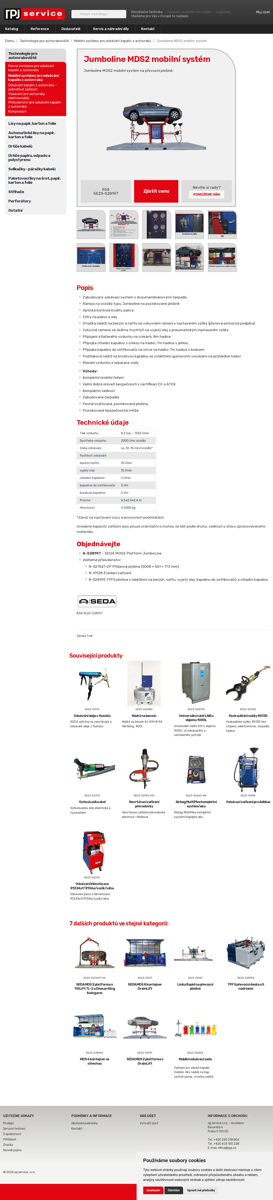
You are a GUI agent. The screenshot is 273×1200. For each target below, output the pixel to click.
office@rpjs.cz (227, 1148)
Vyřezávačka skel (92, 802)
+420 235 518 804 (226, 1139)
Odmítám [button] (174, 1190)
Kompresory (17, 111)
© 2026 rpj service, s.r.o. (19, 1172)
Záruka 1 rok (85, 636)
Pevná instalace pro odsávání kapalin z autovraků (31, 68)
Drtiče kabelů (20, 146)
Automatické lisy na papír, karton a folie (31, 134)
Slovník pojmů (12, 1150)
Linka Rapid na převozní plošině (195, 986)
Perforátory (19, 201)
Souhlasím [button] (153, 1190)
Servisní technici (14, 1128)
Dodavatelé (71, 29)
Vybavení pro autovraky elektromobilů (26, 96)
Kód (79, 613)
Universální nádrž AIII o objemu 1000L (196, 718)
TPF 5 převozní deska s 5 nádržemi (246, 986)
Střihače (16, 191)
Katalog (11, 29)
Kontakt (148, 29)
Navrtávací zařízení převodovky (144, 804)
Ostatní (15, 210)
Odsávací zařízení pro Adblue (248, 802)
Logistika (223, 12)
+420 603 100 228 (226, 1144)
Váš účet (148, 1116)
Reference (40, 29)
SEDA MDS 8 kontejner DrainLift (145, 986)
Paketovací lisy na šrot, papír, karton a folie (34, 180)
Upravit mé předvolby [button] (201, 1190)
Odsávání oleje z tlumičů (92, 716)
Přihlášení (9, 1139)
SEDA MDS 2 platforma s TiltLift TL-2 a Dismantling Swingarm (94, 988)
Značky (8, 1145)
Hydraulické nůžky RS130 (248, 716)
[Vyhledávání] (98, 14)
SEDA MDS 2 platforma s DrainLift (145, 1061)
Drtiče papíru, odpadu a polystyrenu (29, 157)
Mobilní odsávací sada (195, 1059)
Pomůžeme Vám (206, 194)
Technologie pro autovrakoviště (22, 55)
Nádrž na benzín (144, 716)
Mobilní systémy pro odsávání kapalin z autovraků (33, 78)
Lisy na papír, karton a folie (32, 123)
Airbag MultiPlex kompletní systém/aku (196, 804)
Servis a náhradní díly (111, 29)
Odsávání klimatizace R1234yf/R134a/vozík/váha (92, 886)
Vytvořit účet (149, 1123)
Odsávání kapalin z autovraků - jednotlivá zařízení (32, 87)
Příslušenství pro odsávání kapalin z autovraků (34, 104)
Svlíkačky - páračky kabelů (31, 169)
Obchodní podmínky (84, 1123)
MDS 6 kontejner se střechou (94, 1061)
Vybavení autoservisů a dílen (189, 12)
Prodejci (8, 1123)
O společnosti (12, 1134)
